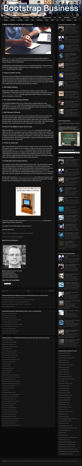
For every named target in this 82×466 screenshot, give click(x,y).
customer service (11, 58)
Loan (62, 20)
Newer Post (5, 290)
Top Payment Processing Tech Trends (10, 355)
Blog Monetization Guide (64, 362)
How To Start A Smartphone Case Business (11, 425)
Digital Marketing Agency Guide (66, 425)
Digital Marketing (16, 17)
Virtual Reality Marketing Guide (65, 383)
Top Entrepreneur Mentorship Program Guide (69, 451)
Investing (20, 20)
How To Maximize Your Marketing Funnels (11, 359)
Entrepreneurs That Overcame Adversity (10, 401)
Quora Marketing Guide (64, 388)
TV (35, 461)
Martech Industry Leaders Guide (66, 364)
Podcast (32, 461)
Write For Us (47, 461)
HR (57, 20)
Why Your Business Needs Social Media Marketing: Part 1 (72, 340)
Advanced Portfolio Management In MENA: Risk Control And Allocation (16, 304)
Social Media (26, 17)
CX (29, 461)
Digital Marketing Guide (64, 367)
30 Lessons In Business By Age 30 (13, 237)
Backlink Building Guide (64, 371)
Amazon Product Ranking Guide (9, 344)
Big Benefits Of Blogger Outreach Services (11, 381)
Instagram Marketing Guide (65, 400)
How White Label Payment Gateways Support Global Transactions (70, 55)
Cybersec (66, 461)
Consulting (6, 17)
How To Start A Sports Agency (8, 405)
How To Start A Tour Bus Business (9, 422)
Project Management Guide (65, 430)
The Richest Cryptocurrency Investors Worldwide (12, 324)
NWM (27, 461)
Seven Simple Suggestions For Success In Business (18, 233)
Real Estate (39, 20)
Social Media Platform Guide (65, 407)
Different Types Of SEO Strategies (9, 342)
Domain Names (54, 461)
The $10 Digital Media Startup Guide (67, 357)
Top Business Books (6, 364)
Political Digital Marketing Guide (66, 453)
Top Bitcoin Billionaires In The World (9, 322)
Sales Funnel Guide (63, 381)
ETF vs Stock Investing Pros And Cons (10, 326)
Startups (6, 20)
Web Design (67, 17)
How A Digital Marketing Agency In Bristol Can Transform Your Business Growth (18, 299)
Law (75, 20)
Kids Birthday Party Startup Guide (9, 398)
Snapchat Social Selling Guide (65, 395)
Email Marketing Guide (64, 369)
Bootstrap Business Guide (64, 353)
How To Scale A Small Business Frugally (10, 330)
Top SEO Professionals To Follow (9, 379)
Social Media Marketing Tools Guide (67, 378)
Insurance (69, 20)
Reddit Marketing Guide (64, 390)
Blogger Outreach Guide (64, 374)
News (24, 461)
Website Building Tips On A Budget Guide (68, 449)
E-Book (38, 461)
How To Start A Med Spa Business (9, 414)
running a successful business (25, 177)
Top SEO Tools (5, 390)
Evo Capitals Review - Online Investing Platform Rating (71, 225)
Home (28, 290)
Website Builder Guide (64, 360)
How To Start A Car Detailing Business (10, 412)
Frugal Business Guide (64, 423)
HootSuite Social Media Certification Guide (68, 437)
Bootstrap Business (8, 461)
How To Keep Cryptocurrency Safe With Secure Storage (71, 74)
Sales (46, 20)
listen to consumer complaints (10, 94)
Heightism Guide (62, 432)
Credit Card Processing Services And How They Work (72, 102)
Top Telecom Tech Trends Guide (66, 411)
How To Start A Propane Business (9, 403)
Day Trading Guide (6, 372)
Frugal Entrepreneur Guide (65, 355)
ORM (60, 17)
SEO (38, 17)
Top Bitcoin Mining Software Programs (10, 346)
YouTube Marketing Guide (64, 392)
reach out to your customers (35, 220)
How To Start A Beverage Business (9, 407)
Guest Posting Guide (63, 435)
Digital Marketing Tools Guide (65, 376)
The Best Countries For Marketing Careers (11, 394)
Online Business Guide (64, 416)
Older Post (51, 290)
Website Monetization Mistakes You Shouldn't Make (12, 297)
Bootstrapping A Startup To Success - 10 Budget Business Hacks (15, 301)
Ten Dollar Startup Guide (7, 340)
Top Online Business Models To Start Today (11, 383)
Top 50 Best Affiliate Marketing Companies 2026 (71, 110)
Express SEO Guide (63, 409)
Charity (73, 461)
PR (54, 17)
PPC (33, 17)
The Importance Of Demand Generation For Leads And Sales (72, 283)
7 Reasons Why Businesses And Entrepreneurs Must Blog (72, 27)
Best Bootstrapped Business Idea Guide (67, 418)
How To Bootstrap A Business (8, 388)
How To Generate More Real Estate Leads (11, 377)
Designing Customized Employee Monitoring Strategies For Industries (72, 64)
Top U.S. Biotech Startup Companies (9, 350)
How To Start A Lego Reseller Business (10, 396)
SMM (59, 461)
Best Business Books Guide (65, 421)
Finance (13, 20)
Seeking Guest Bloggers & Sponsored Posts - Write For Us (72, 92)
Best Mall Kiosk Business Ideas (8, 385)
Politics (62, 461)
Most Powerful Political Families (8, 392)
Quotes (42, 461)
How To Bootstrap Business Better (9, 416)
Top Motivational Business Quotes (9, 409)
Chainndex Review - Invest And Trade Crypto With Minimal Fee (71, 233)
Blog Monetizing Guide (7, 370)
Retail (52, 20)
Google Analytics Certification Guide (67, 446)
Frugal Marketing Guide (7, 348)
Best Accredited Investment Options (9, 317)
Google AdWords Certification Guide (67, 442)
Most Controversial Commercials (9, 353)
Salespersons (14, 105)
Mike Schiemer (16, 461)
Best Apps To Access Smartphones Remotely (11, 319)
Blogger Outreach (47, 17)
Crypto (26, 20)
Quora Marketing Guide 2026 (8, 306)
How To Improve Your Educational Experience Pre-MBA (72, 321)
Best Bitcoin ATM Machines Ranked (9, 313)
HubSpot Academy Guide (64, 439)
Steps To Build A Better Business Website (10, 374)
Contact (74, 17)
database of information (19, 150)
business (45, 171)
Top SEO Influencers (6, 366)
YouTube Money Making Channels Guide (68, 428)
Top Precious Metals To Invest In (9, 357)
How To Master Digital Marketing (9, 328)
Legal (21, 461)
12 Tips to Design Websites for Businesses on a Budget (71, 216)
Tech (32, 20)
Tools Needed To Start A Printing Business (11, 418)
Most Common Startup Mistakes (8, 361)
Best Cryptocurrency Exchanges (9, 315)
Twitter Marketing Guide (64, 385)
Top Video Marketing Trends (8, 368)
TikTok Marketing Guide (64, 404)
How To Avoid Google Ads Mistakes (9, 333)
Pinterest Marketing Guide (64, 397)
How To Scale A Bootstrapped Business (10, 420)
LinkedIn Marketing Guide (64, 402)
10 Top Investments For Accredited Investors (70, 242)
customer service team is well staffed (24, 130)
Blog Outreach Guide (63, 414)
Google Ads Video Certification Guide (67, 444)
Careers (69, 461)
